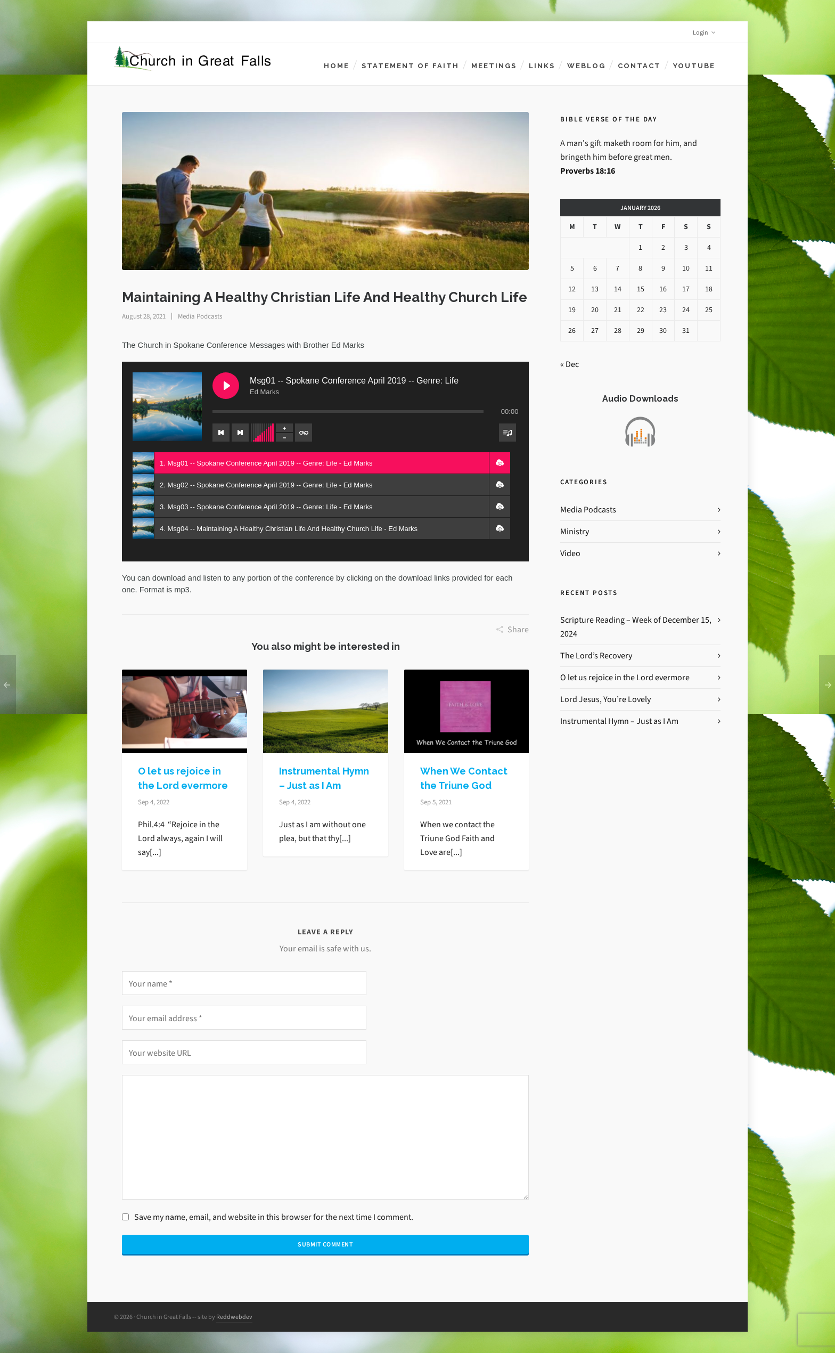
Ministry (574, 531)
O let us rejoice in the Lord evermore (625, 677)
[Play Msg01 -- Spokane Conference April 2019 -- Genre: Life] (225, 385)
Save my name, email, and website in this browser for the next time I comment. (273, 1216)
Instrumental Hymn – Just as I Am (619, 721)
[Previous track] (221, 432)
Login (704, 32)
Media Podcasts (200, 316)
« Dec (569, 364)
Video (570, 553)
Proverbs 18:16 (587, 170)
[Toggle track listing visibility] (507, 432)
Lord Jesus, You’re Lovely (605, 699)
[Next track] (240, 432)
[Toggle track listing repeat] (303, 432)
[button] (499, 463)
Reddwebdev (234, 1317)
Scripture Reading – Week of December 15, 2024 (635, 626)
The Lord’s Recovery (596, 655)
